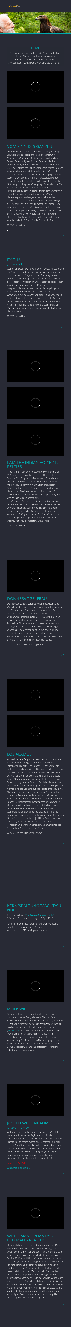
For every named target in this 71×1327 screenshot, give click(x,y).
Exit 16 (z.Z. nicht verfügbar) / (47, 52)
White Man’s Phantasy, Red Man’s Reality (43, 62)
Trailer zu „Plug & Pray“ (18, 1163)
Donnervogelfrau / (33, 56)
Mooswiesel (49, 59)
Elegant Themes (28, 1322)
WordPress (58, 1322)
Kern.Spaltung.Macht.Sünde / (29, 59)
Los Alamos (47, 56)
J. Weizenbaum (15, 62)
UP (62, 235)
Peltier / (20, 56)
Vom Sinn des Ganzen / (21, 52)
